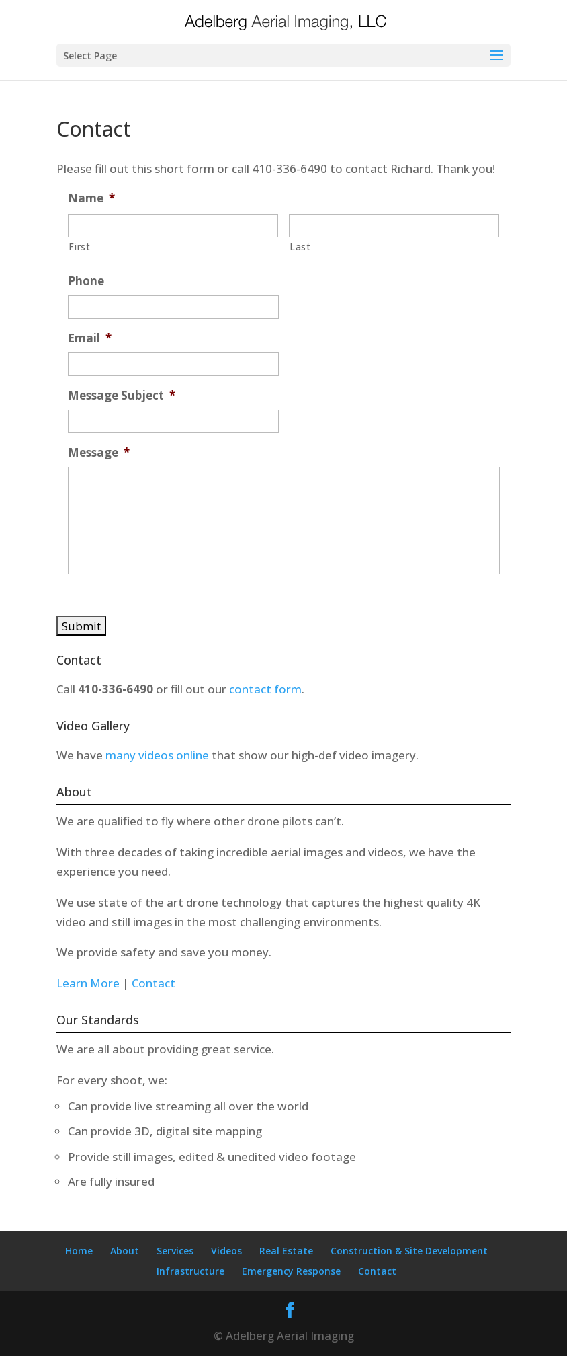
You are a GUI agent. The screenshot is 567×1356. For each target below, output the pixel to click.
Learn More (88, 983)
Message (99, 452)
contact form (265, 689)
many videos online (158, 755)
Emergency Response (291, 1271)
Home (79, 1250)
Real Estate (286, 1250)
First (79, 246)
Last (300, 246)
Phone (86, 281)
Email (90, 338)
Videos (226, 1250)
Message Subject (121, 395)
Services (175, 1250)
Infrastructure (190, 1271)
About (124, 1250)
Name (91, 198)
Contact (153, 983)
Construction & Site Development (409, 1250)
